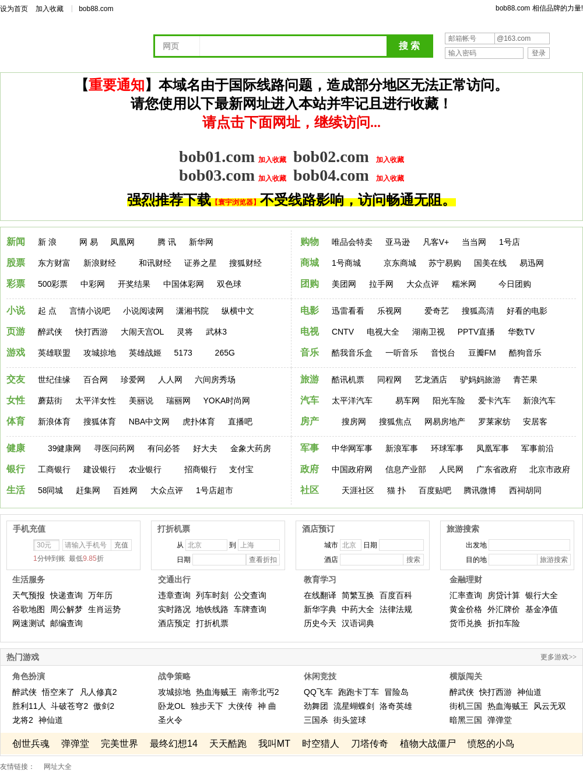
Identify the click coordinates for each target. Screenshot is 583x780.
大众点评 (422, 284)
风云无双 (549, 706)
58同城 (51, 490)
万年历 (100, 595)
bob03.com (217, 175)
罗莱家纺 (494, 421)
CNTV (343, 331)
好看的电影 (527, 310)
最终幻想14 (174, 744)
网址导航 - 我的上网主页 (81, 47)
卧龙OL (171, 706)
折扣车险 (503, 623)
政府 (309, 469)
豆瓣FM (482, 352)
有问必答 (163, 448)
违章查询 (174, 595)
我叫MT (274, 744)
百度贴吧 (435, 490)
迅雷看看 (348, 310)
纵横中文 (238, 310)
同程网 (389, 379)
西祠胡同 (525, 490)
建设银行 (99, 469)
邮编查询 (66, 623)
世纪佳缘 (54, 379)
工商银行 (54, 469)
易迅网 (531, 263)
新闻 (15, 242)
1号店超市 (214, 490)
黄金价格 (465, 609)
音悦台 (443, 352)
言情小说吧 (89, 310)
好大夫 (205, 448)
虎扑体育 (198, 421)
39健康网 (65, 448)
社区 (309, 490)
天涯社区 (358, 490)
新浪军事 (401, 448)
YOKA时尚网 (226, 400)
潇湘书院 (192, 310)
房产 (309, 421)
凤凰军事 (492, 448)
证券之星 (200, 263)
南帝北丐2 (260, 692)
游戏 (15, 352)
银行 (15, 469)
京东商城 (400, 263)
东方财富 (54, 263)
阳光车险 (449, 400)
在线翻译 (320, 595)
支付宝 (241, 469)
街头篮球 (349, 720)
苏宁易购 (445, 263)
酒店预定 (174, 623)
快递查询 (66, 595)
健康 (15, 448)
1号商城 (346, 263)
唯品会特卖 (352, 242)
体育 (15, 421)
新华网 (201, 242)
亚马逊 (397, 242)
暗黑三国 (465, 720)
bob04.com (331, 175)
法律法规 (396, 609)
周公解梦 (66, 609)
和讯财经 (155, 263)
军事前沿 (537, 448)
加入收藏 (50, 9)
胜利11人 (29, 706)
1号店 (509, 242)
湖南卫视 (428, 331)
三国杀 (316, 720)
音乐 (309, 352)
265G (225, 352)
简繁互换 (358, 595)
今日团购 (514, 284)
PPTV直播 (477, 331)
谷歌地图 (28, 609)
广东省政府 (496, 469)
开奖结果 (134, 284)
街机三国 (465, 706)
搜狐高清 (478, 310)
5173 (183, 352)
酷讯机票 (348, 379)
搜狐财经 (245, 263)
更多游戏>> (558, 657)
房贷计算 (503, 595)
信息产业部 (405, 469)
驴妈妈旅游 (480, 379)
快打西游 (91, 331)
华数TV (521, 331)
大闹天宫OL (142, 331)
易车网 (407, 400)
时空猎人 (320, 744)
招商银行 (200, 469)
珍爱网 (133, 379)
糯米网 (464, 284)
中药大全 (358, 609)
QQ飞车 (318, 692)
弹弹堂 (499, 720)
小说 (15, 310)
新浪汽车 (539, 400)
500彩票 (53, 284)
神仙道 (50, 720)
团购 (309, 284)
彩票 (15, 284)
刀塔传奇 (369, 744)
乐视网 (389, 310)
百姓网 (125, 490)
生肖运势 (104, 609)
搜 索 (409, 46)
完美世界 (119, 744)
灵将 (185, 331)
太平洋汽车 (352, 400)
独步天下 (207, 706)
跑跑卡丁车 (358, 692)
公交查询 (250, 595)
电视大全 (383, 331)
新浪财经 (99, 263)
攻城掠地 (99, 352)
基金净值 (541, 609)
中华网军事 (352, 448)
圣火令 (170, 720)
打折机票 (212, 623)
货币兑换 (465, 623)
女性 (15, 400)
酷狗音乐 (525, 352)
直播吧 (240, 421)
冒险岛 (396, 692)
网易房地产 (444, 421)
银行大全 (541, 595)
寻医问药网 (114, 448)
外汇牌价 (503, 609)
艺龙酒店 (431, 379)
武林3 (216, 331)
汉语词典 (358, 623)
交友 (15, 379)
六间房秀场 (215, 379)
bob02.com (331, 156)
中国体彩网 (183, 284)
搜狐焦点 (395, 421)
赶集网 (88, 490)
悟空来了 (58, 692)
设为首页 (14, 9)
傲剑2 (103, 706)
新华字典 (320, 609)
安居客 (535, 421)
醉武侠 (50, 331)
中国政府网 (352, 469)
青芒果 (525, 379)
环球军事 (447, 448)
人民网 (451, 469)
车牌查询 (250, 609)
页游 (15, 331)
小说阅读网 (143, 310)
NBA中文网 (149, 421)
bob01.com (217, 156)
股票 (15, 263)
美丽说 (141, 400)
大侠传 (240, 706)
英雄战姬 (145, 352)
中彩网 (92, 284)
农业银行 (145, 469)
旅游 (309, 379)
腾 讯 (166, 242)
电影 (309, 310)
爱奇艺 (436, 310)
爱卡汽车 (494, 400)
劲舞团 (316, 706)
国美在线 (490, 263)
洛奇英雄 (396, 706)
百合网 (95, 379)
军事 (309, 448)
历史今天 (320, 623)
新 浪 (47, 242)
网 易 (88, 242)
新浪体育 (54, 421)
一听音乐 (401, 352)
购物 (309, 242)
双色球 (229, 284)
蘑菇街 (50, 400)
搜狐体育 (99, 421)
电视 (309, 331)
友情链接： (17, 767)
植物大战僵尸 (428, 744)
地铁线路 (212, 609)
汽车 (309, 400)
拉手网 (381, 284)
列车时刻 (212, 595)
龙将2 (22, 720)
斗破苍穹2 (69, 706)
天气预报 (28, 595)
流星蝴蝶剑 (353, 706)
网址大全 (58, 767)
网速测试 (28, 623)
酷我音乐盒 (352, 352)
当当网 (474, 242)
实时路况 (174, 609)
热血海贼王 (216, 692)
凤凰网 (122, 242)
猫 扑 (396, 490)
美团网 (344, 284)
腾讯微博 (479, 490)
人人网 (170, 379)
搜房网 (354, 421)
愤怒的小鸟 (491, 744)
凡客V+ (436, 242)
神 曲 (267, 706)
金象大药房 (250, 448)
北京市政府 (549, 469)
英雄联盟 (54, 352)
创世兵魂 (31, 744)
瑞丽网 (178, 400)
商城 (309, 263)
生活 (15, 490)
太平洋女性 (95, 400)
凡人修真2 (98, 692)
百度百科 (396, 595)
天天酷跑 (228, 744)
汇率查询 (465, 595)
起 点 (47, 310)
